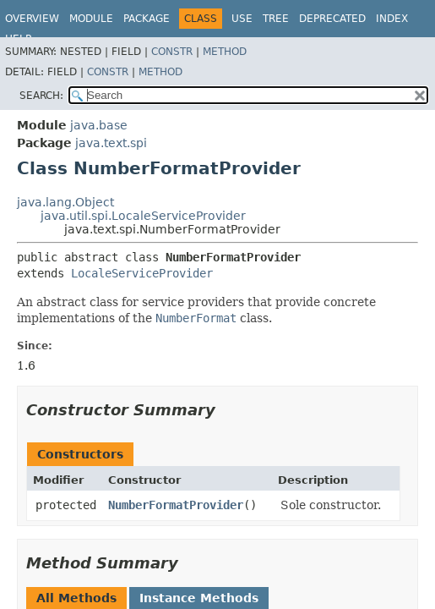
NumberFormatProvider (175, 505)
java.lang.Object (65, 202)
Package (146, 19)
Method (225, 52)
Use (242, 19)
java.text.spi (111, 143)
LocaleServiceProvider (142, 273)
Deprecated (332, 19)
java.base (99, 125)
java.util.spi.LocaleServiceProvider (143, 215)
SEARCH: (41, 96)
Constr (172, 52)
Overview (32, 19)
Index (392, 19)
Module (91, 19)
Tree (276, 19)
